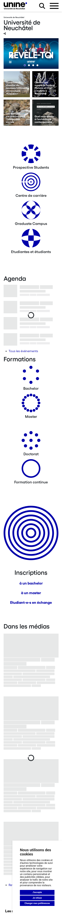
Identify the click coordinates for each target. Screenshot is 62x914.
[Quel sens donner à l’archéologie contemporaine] (45, 113)
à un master (31, 593)
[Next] (50, 56)
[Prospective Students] (31, 155)
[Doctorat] (31, 441)
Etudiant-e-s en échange (31, 602)
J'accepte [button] (37, 892)
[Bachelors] (31, 376)
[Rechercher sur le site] (42, 6)
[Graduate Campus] (31, 211)
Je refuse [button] (37, 898)
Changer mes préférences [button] (37, 903)
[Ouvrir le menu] (54, 6)
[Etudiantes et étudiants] (31, 239)
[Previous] (12, 56)
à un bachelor (31, 583)
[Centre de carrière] (31, 183)
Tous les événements (23, 351)
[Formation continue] (31, 469)
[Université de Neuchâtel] (15, 5)
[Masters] (31, 404)
